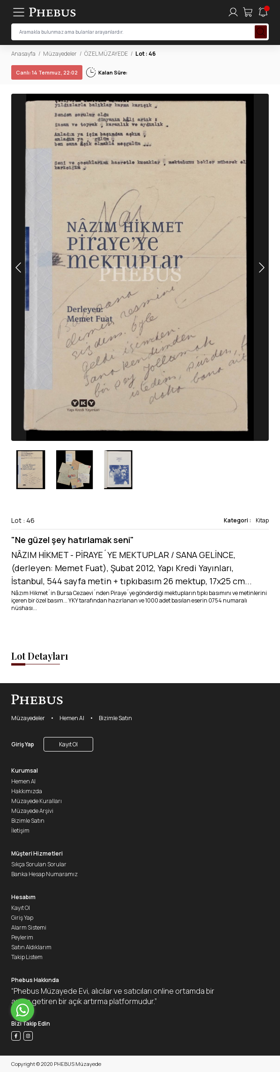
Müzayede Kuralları (36, 801)
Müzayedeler (60, 54)
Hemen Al (71, 718)
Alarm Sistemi (28, 927)
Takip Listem (27, 957)
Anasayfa (23, 54)
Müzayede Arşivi (32, 811)
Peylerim (22, 937)
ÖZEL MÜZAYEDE (106, 54)
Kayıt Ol (68, 744)
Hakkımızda (26, 791)
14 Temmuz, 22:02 (47, 72)
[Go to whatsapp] (22, 1010)
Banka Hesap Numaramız (44, 874)
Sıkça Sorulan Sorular (38, 864)
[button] (261, 267)
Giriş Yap (22, 744)
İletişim (20, 830)
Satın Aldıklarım (31, 947)
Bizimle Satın (115, 718)
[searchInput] (140, 31)
